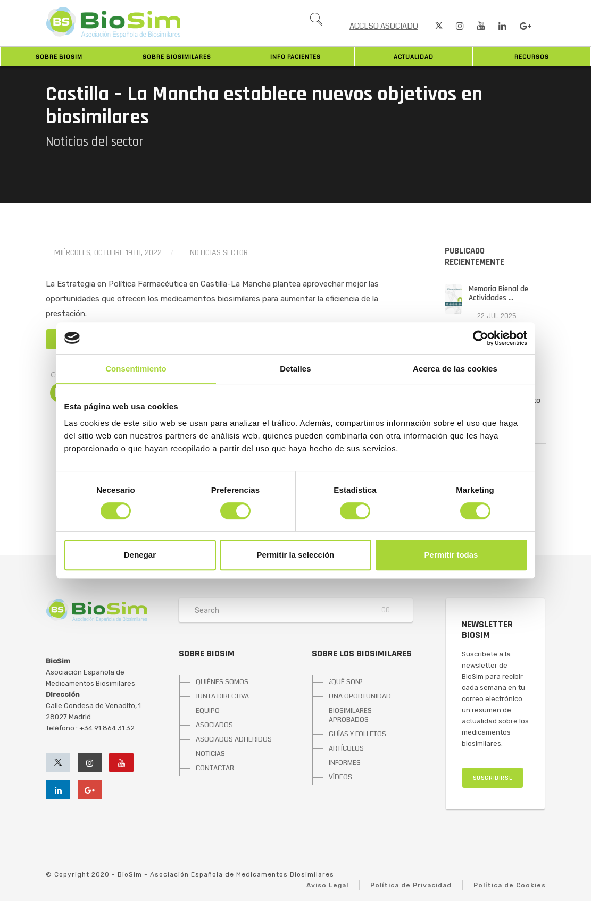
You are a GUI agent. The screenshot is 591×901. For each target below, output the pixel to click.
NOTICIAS (210, 754)
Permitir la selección (296, 554)
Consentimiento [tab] (136, 368)
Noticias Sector (219, 252)
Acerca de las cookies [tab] (455, 368)
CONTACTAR (215, 768)
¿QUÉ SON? (346, 682)
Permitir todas (451, 554)
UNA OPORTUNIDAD (360, 696)
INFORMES (345, 763)
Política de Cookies (509, 885)
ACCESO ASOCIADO (383, 26)
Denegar (140, 554)
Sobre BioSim (59, 57)
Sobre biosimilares (177, 57)
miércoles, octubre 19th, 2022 (108, 252)
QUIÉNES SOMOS (222, 682)
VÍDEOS (340, 777)
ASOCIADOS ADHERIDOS (234, 739)
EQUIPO (208, 710)
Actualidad (414, 57)
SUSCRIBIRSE (493, 778)
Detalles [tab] (295, 368)
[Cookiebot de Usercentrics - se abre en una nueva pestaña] (480, 338)
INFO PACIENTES (295, 57)
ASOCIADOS (214, 725)
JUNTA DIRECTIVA (222, 696)
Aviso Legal (327, 885)
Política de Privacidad (411, 885)
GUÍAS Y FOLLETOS (357, 734)
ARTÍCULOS (346, 748)
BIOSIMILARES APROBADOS (350, 715)
